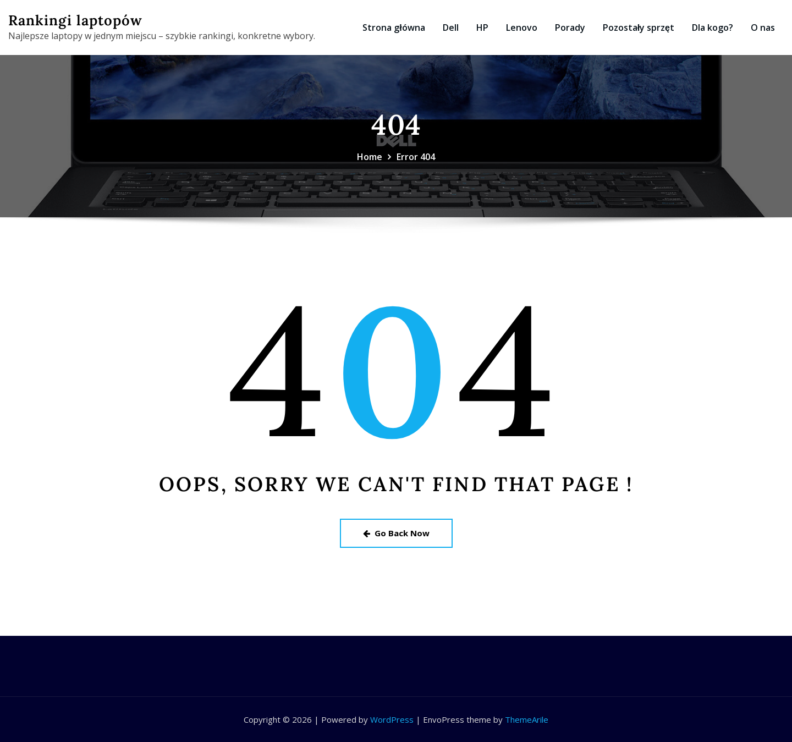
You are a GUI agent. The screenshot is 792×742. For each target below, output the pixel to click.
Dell (451, 27)
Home (369, 157)
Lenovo (521, 27)
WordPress (392, 719)
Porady (570, 27)
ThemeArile (526, 719)
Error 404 (416, 157)
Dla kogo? (712, 27)
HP (482, 27)
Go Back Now (396, 532)
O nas (763, 27)
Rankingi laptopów (75, 20)
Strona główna (393, 27)
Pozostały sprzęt (638, 27)
